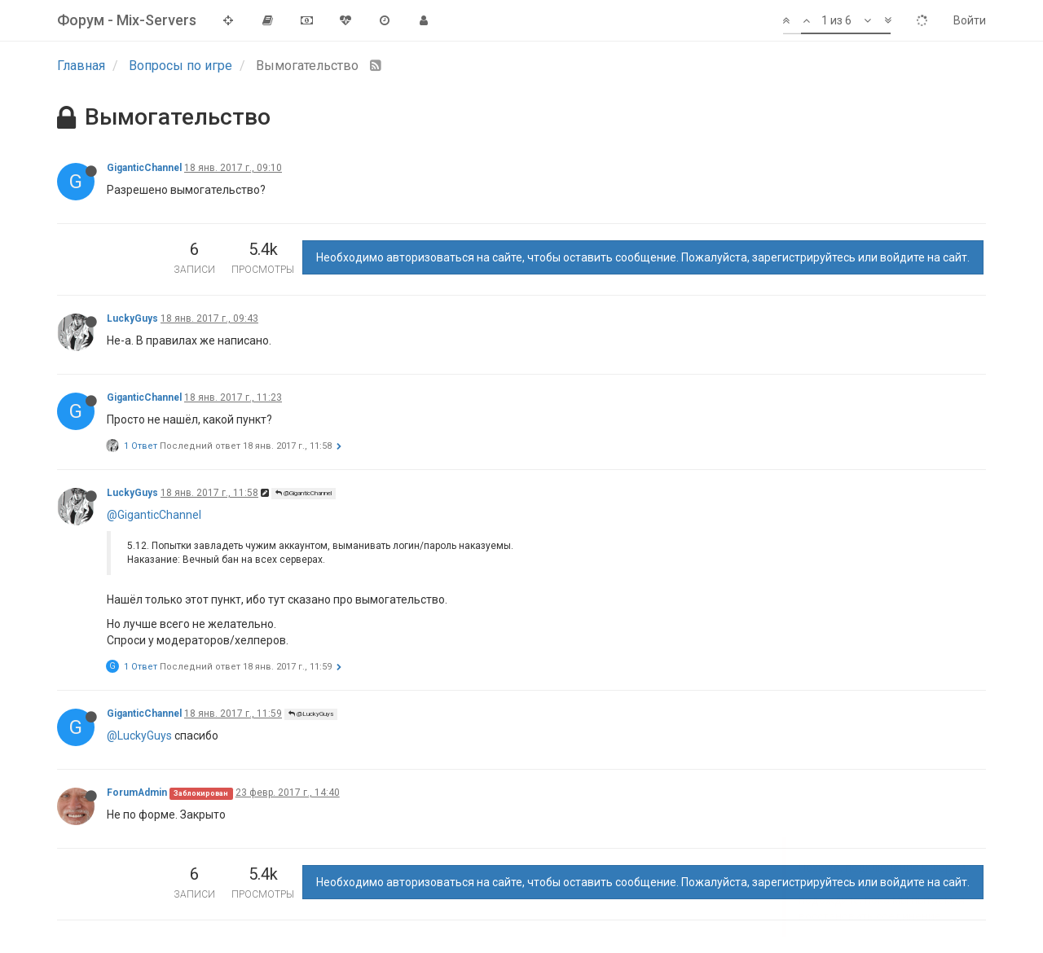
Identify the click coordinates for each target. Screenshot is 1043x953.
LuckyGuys (132, 318)
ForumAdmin (137, 792)
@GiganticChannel (303, 493)
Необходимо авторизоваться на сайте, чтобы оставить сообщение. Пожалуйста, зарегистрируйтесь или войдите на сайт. (643, 257)
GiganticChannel (144, 167)
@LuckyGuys (310, 714)
